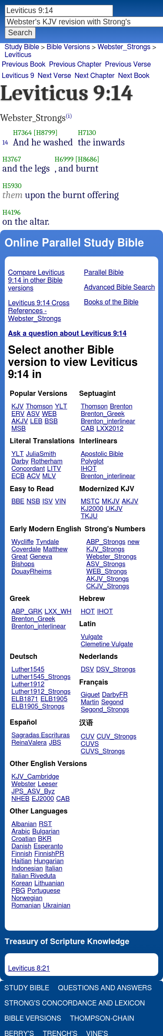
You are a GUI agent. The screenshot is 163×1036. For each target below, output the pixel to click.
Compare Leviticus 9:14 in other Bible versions (36, 280)
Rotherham (47, 461)
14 (5, 142)
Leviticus (18, 54)
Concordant (28, 469)
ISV (47, 501)
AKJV (19, 421)
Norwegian (26, 898)
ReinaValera (29, 742)
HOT (88, 611)
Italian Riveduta (33, 876)
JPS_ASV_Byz (33, 791)
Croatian (23, 839)
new (134, 542)
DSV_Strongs (116, 669)
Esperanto (48, 846)
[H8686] (87, 159)
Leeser (47, 784)
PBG (18, 891)
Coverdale (26, 549)
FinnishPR (49, 853)
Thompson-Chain (102, 1018)
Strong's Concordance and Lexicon (74, 1003)
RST (45, 824)
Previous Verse (128, 64)
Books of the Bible (111, 302)
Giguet (90, 695)
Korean (21, 883)
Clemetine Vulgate (107, 644)
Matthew (55, 549)
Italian (54, 868)
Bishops (22, 564)
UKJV (114, 509)
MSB (18, 428)
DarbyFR (115, 695)
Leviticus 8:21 (29, 968)
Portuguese (43, 891)
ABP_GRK (26, 611)
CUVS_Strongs (103, 751)
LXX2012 (109, 428)
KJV (17, 406)
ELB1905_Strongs (37, 706)
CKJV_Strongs (107, 586)
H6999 (64, 159)
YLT (61, 406)
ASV (33, 414)
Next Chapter (94, 75)
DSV (87, 669)
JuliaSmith (41, 454)
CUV (88, 736)
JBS (55, 742)
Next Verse (54, 75)
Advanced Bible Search (119, 287)
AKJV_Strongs (107, 579)
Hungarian (49, 861)
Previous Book (24, 64)
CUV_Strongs (116, 736)
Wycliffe (22, 542)
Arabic (20, 831)
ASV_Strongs (105, 564)
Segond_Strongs (105, 709)
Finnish (21, 853)
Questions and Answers (105, 988)
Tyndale (47, 542)
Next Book (134, 75)
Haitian (21, 861)
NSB (33, 501)
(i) (69, 116)
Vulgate (92, 637)
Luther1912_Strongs (40, 691)
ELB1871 (24, 699)
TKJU (89, 516)
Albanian (24, 824)
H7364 (22, 132)
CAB (87, 428)
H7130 (87, 132)
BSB (51, 421)
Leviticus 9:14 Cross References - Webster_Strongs (39, 311)
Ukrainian (56, 905)
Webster (23, 784)
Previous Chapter (75, 64)
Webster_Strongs (111, 556)
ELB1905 (53, 699)
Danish (21, 846)
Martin (90, 702)
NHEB (20, 799)
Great (19, 556)
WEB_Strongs (106, 571)
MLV (49, 476)
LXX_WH (57, 611)
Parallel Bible (103, 272)
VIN (60, 501)
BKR (44, 839)
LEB (36, 421)
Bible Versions (68, 47)
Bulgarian (46, 831)
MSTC (90, 501)
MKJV (111, 501)
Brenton (121, 406)
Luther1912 (27, 684)
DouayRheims (31, 571)
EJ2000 (43, 799)
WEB (49, 414)
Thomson (39, 406)
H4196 (12, 212)
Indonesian (27, 868)
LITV (54, 469)
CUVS (90, 744)
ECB (17, 476)
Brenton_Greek (103, 414)
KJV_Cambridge (35, 776)
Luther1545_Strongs (40, 677)
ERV (17, 414)
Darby (20, 461)
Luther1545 (27, 669)
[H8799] (45, 132)
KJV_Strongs (105, 549)
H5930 (12, 186)
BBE (17, 501)
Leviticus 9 (18, 75)
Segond (112, 702)
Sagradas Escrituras (40, 735)
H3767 (12, 159)
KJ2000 (92, 509)
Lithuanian (49, 883)
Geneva (41, 556)
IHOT (89, 469)
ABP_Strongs (105, 542)
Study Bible (22, 47)
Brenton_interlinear (108, 421)
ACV (33, 476)
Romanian (25, 905)
